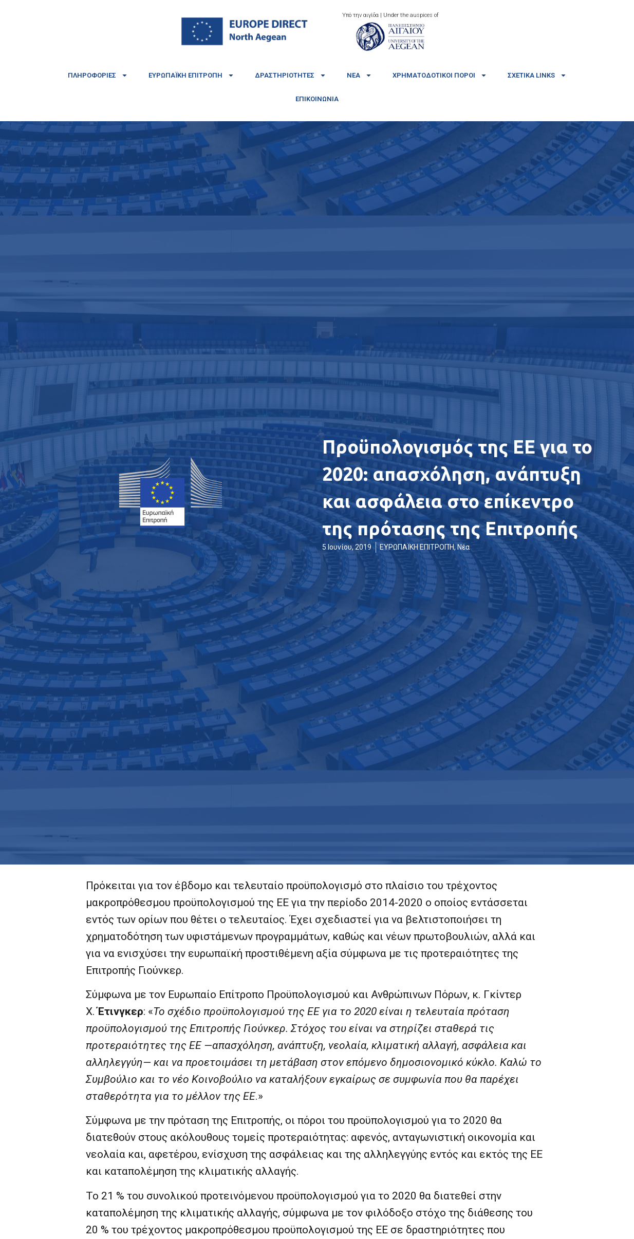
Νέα (359, 75)
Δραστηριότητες (290, 75)
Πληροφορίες (98, 75)
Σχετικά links (537, 75)
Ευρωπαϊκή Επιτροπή (191, 75)
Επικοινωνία (317, 99)
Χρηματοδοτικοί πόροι (440, 75)
